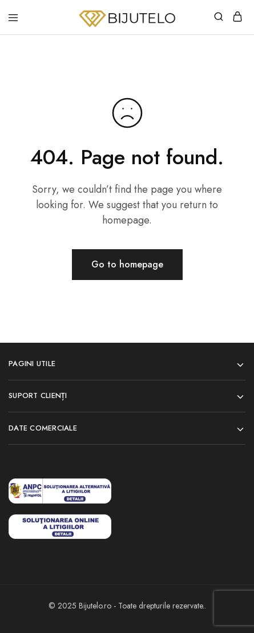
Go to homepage (127, 264)
